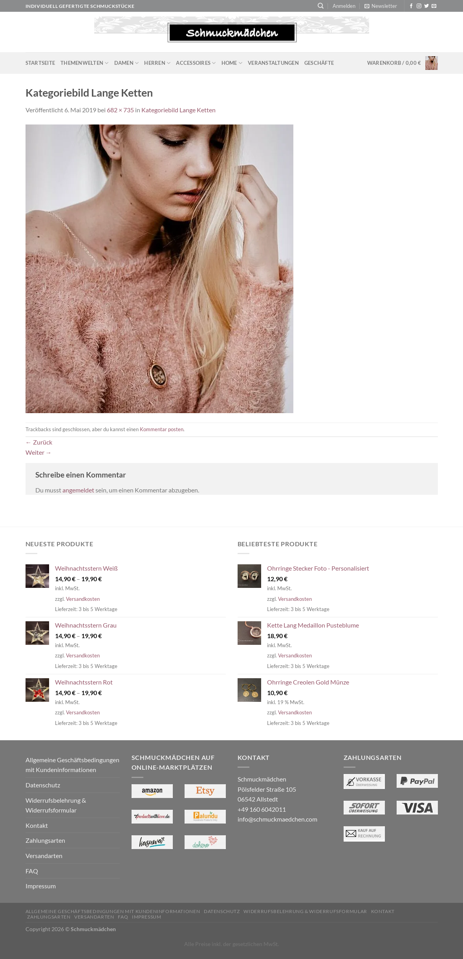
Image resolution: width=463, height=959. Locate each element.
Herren (157, 63)
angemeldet (78, 490)
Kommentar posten (161, 429)
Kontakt (37, 825)
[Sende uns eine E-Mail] (434, 6)
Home (231, 63)
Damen (126, 63)
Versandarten (44, 855)
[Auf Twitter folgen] (426, 6)
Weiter (39, 452)
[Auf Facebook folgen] (411, 6)
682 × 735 (120, 109)
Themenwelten (84, 63)
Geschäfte (319, 63)
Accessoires (196, 63)
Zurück (39, 442)
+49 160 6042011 (262, 809)
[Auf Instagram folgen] (419, 6)
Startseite (40, 63)
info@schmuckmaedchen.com (277, 819)
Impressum (41, 885)
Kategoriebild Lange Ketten (178, 109)
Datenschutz (43, 785)
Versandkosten (83, 599)
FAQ (32, 871)
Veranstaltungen (273, 63)
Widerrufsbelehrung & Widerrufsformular (56, 805)
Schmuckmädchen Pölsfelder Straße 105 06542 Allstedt (267, 789)
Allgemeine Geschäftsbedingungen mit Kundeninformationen (72, 765)
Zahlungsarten (45, 840)
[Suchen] (321, 5)
